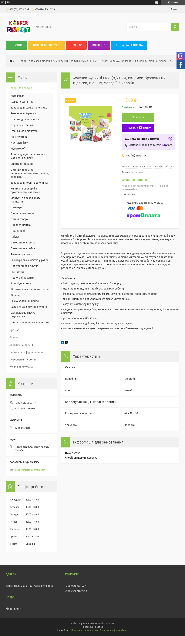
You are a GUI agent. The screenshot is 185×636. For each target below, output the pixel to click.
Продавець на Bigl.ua (92, 627)
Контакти (98, 45)
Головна (16, 45)
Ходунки (63, 61)
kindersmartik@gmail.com (30, 469)
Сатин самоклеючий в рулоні (29, 307)
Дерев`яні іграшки (22, 125)
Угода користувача (21, 367)
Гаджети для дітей (22, 101)
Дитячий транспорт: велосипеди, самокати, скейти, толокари (30, 173)
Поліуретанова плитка (24, 266)
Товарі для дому (21, 283)
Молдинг (16, 295)
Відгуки (13, 337)
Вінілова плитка (21, 225)
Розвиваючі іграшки (23, 113)
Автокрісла (17, 96)
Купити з (139, 128)
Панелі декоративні (23, 213)
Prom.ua (110, 623)
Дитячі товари (19, 219)
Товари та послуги (46, 45)
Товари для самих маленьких (37, 61)
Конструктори (19, 137)
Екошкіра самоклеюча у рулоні (30, 260)
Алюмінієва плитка (22, 254)
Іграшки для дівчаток (24, 131)
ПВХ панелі (18, 231)
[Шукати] (175, 27)
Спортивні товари (22, 164)
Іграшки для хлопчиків (25, 119)
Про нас (76, 45)
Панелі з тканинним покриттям (30, 322)
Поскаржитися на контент (84, 630)
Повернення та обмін (22, 359)
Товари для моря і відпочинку (29, 182)
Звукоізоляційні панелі (25, 301)
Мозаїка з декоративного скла (30, 289)
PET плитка (17, 271)
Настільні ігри (19, 142)
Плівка (15, 236)
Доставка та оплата (129, 45)
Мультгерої (18, 148)
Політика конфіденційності (26, 352)
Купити (140, 117)
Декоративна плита (23, 242)
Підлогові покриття (23, 277)
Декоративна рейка (23, 248)
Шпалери (16, 207)
